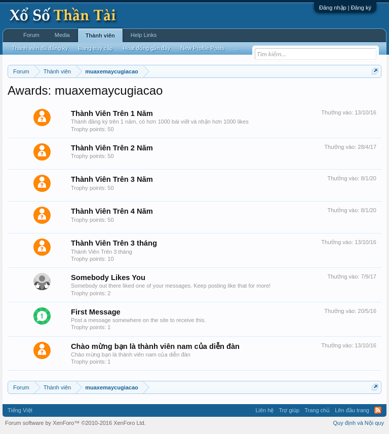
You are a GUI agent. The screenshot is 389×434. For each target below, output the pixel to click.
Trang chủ (317, 410)
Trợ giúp (289, 410)
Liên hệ (264, 410)
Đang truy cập (95, 48)
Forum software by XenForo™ (75, 423)
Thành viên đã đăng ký (40, 48)
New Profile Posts (202, 48)
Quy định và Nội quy (358, 423)
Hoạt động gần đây (147, 48)
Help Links (144, 35)
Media (62, 35)
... (237, 48)
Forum (31, 35)
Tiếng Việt (20, 410)
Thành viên (100, 35)
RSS (377, 410)
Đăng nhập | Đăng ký (345, 8)
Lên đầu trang (352, 410)
